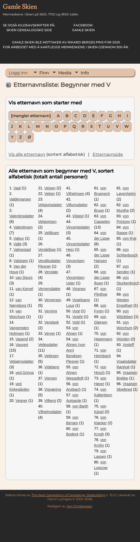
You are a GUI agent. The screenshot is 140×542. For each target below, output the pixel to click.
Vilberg (50, 400)
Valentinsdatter (21, 216)
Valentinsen (23, 227)
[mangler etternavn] (31, 115)
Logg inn (18, 72)
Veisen (50, 188)
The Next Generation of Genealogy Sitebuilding (68, 495)
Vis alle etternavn (27, 154)
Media (64, 72)
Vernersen (52, 300)
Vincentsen (75, 261)
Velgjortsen (47, 221)
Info (85, 72)
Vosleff (128, 345)
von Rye (129, 238)
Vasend (21, 339)
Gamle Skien (83, 27)
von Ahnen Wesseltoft (74, 372)
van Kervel (24, 289)
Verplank (51, 322)
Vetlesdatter (48, 345)
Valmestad (22, 249)
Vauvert (21, 345)
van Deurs (23, 277)
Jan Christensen (79, 506)
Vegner (21, 400)
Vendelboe (47, 249)
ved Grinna (24, 372)
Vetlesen (51, 356)
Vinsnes (79, 289)
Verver (49, 333)
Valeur (19, 238)
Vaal (17, 188)
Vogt (76, 311)
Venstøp (51, 272)
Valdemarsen (20, 199)
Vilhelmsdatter (49, 412)
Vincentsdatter (78, 227)
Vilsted (78, 216)
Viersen (50, 378)
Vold (76, 322)
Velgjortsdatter (50, 205)
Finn (44, 72)
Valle (18, 244)
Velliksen (51, 233)
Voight (77, 317)
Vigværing (52, 389)
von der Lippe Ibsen (101, 277)
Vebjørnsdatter (21, 361)
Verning (50, 311)
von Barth (80, 406)
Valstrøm (21, 261)
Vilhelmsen (75, 193)
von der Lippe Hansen (101, 255)
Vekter (49, 193)
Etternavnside (108, 154)
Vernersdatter (49, 289)
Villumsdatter (77, 205)
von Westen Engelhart (125, 300)
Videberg (51, 367)
